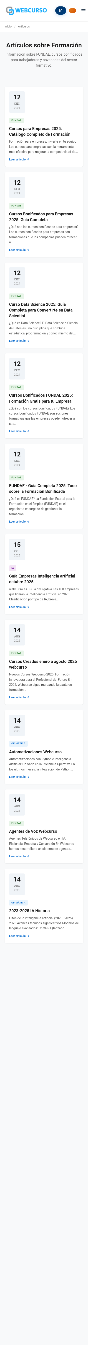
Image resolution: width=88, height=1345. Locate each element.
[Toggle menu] (83, 10)
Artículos (24, 26)
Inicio (8, 26)
